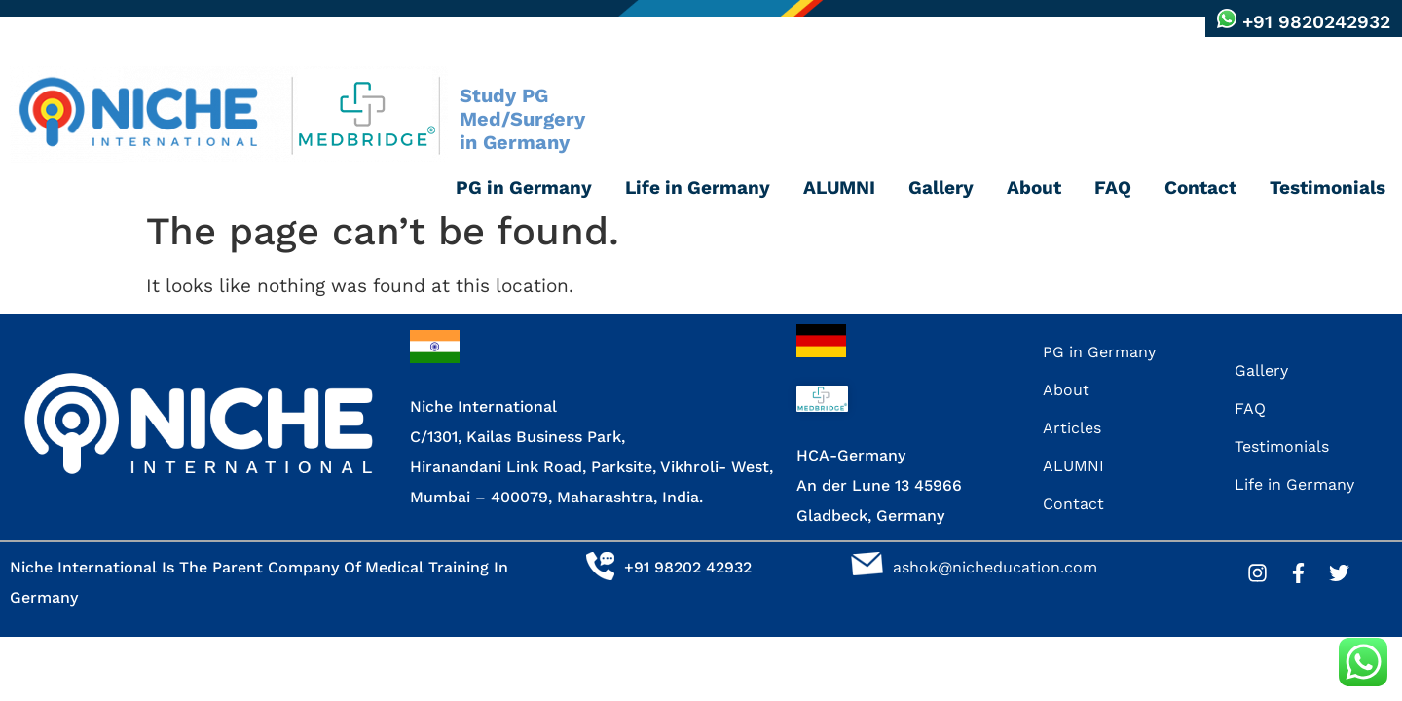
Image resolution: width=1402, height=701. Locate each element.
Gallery (941, 187)
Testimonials (1327, 187)
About (1034, 187)
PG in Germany (524, 187)
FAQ (1112, 187)
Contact (1200, 187)
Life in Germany (697, 187)
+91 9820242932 (1316, 22)
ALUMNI (839, 187)
